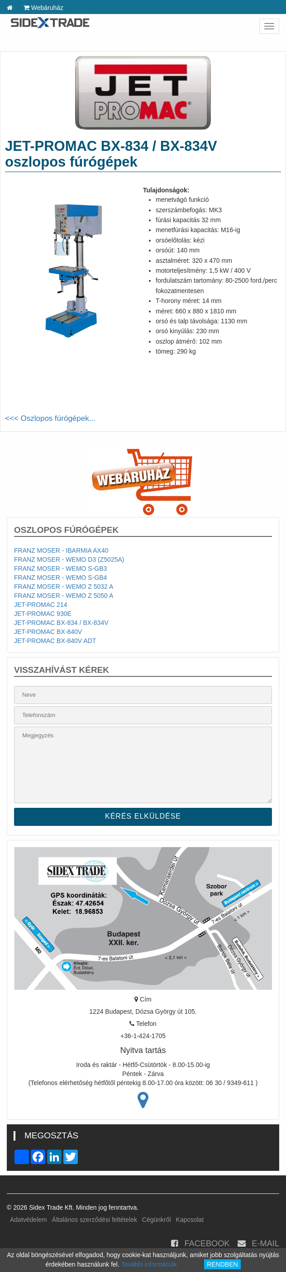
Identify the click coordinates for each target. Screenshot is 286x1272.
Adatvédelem (28, 1219)
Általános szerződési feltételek (94, 1219)
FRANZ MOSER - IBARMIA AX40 (61, 550)
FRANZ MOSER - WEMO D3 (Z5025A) (69, 559)
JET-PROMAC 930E (43, 613)
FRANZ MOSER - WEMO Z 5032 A (63, 586)
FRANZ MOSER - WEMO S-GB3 (60, 568)
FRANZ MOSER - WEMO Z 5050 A (63, 595)
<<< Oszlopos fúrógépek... (50, 418)
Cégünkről (156, 1219)
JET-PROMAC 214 (40, 604)
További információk (149, 1264)
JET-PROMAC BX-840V (48, 631)
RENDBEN (222, 1264)
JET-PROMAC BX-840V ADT (55, 640)
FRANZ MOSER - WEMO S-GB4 (60, 577)
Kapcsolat (190, 1219)
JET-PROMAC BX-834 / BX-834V (61, 622)
